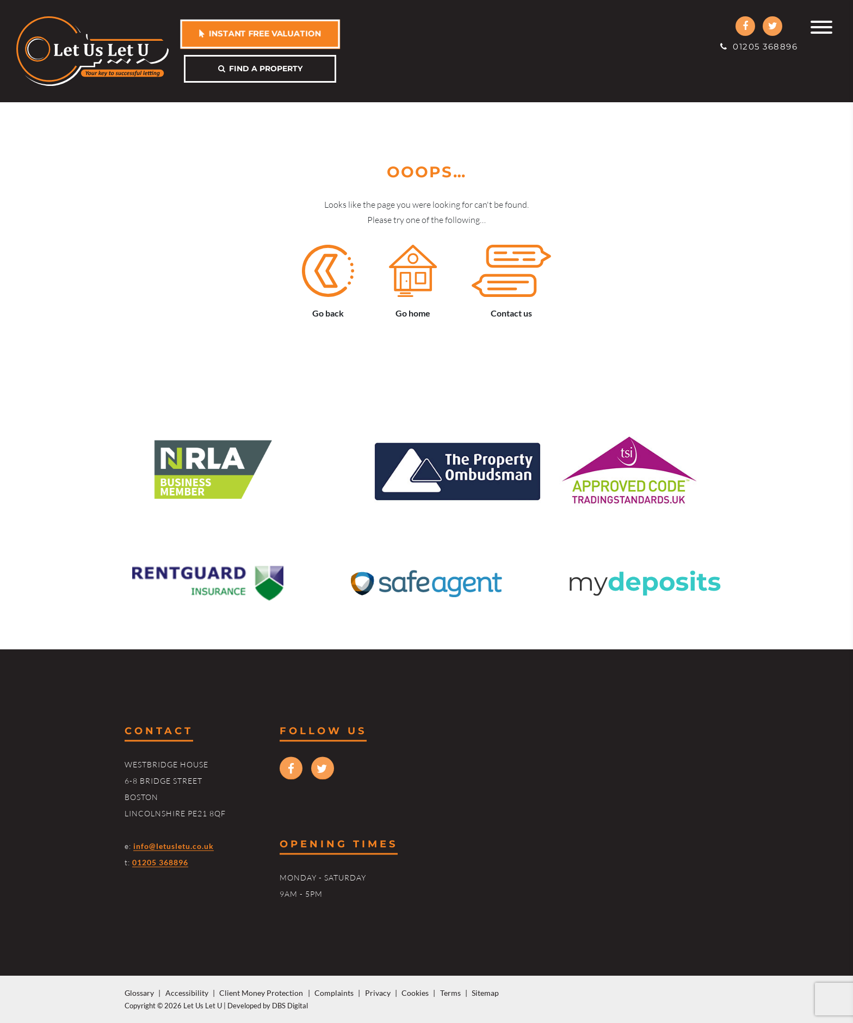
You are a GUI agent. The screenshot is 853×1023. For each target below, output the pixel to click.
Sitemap (485, 992)
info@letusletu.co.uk (173, 845)
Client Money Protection (261, 992)
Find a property (260, 68)
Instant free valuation (260, 33)
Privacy (378, 992)
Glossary (139, 992)
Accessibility (186, 992)
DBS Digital (290, 1005)
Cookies (415, 992)
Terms (450, 992)
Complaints (334, 992)
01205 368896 (759, 46)
